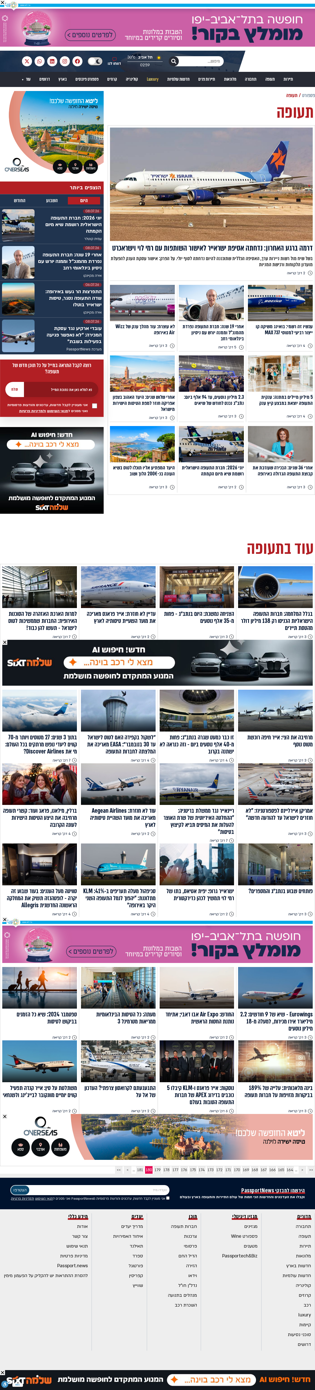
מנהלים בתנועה (182, 1295)
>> (119, 1170)
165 (281, 1170)
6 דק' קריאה (222, 1111)
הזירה (191, 1266)
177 (175, 1170)
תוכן (193, 1216)
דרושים (44, 79)
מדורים (304, 1216)
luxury (304, 1315)
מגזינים (250, 1226)
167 (264, 1170)
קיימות (305, 1325)
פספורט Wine (244, 1236)
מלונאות (230, 79)
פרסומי (190, 1246)
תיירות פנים (206, 79)
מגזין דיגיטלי (244, 1216)
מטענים (250, 1246)
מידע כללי (78, 1216)
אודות (82, 1226)
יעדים (137, 1216)
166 (272, 1170)
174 (202, 1170)
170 (237, 1170)
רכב (307, 1305)
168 (255, 1170)
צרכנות (190, 1236)
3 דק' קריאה (162, 345)
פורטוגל (136, 1266)
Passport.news (72, 1266)
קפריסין (136, 1276)
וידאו (192, 1276)
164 (290, 1170)
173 (211, 1170)
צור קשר (80, 1236)
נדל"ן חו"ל (187, 1285)
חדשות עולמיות (178, 79)
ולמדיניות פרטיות (32, 411)
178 (166, 1170)
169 (246, 1170)
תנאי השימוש (57, 411)
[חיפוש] (174, 61)
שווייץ (138, 1285)
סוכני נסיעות (299, 1335)
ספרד (137, 1256)
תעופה (270, 79)
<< (311, 1170)
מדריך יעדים (132, 1226)
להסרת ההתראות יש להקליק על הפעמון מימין (46, 1276)
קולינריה (132, 79)
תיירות (288, 79)
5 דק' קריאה (231, 347)
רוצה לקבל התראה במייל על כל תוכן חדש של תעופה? (51, 368)
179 (158, 1170)
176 (184, 1170)
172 (219, 1170)
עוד (28, 79)
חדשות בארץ (299, 1266)
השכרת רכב (186, 1305)
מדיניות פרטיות (74, 1256)
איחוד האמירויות (128, 1236)
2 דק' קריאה (300, 273)
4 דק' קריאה (300, 345)
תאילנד (136, 1246)
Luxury (153, 79)
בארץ (63, 79)
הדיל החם (187, 1256)
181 (140, 1170)
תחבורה (250, 79)
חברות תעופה (184, 1226)
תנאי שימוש (77, 1246)
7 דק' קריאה (65, 636)
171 (228, 1170)
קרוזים (112, 79)
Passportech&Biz (239, 1256)
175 (193, 1170)
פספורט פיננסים (86, 79)
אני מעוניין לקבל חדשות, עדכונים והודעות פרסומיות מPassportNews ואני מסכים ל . (89, 1198)
